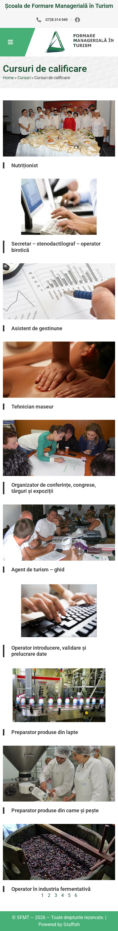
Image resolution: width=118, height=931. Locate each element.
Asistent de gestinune (36, 328)
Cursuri (24, 77)
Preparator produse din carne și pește (55, 810)
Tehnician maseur (32, 407)
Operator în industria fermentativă (51, 889)
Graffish (72, 924)
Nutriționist (24, 165)
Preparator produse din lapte (44, 732)
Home (8, 77)
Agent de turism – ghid (37, 569)
